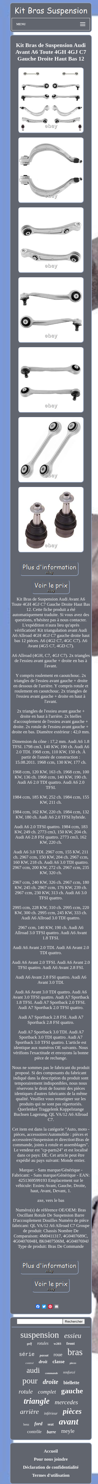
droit (43, 1361)
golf (29, 1344)
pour (30, 1380)
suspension (39, 1335)
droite (50, 1381)
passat (44, 1355)
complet (47, 1391)
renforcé (69, 1372)
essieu (72, 1336)
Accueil (51, 1451)
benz (26, 1424)
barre (51, 1432)
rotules (42, 1343)
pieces (73, 1363)
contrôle (34, 1431)
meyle (67, 1431)
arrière (29, 1411)
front (70, 1343)
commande (51, 1373)
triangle (37, 1401)
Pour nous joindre (51, 1459)
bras (74, 1352)
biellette (71, 1382)
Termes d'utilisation (50, 1475)
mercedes (66, 1402)
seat (51, 1424)
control (29, 1362)
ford (38, 1423)
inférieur (51, 1413)
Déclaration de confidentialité (51, 1467)
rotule (26, 1391)
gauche (72, 1391)
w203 (57, 1344)
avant (68, 1421)
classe (58, 1361)
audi (33, 1370)
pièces (72, 1411)
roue (58, 1354)
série (26, 1354)
